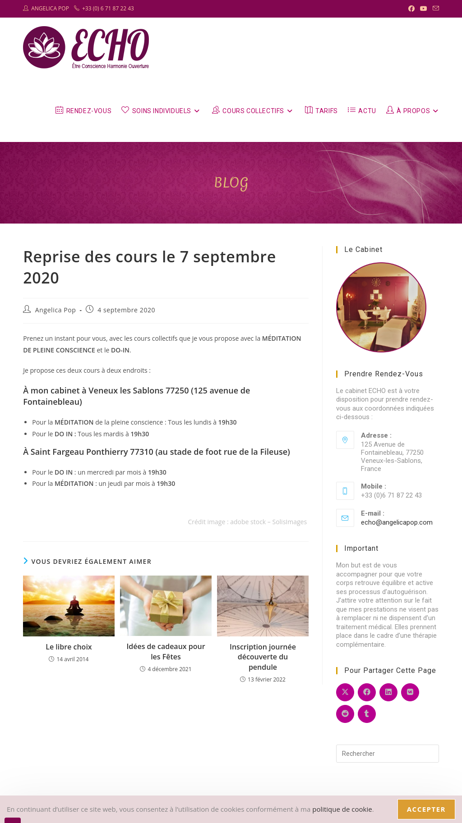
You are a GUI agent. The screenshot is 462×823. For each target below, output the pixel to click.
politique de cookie (342, 809)
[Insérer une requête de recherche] (387, 754)
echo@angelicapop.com (397, 522)
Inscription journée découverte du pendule (263, 657)
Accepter (426, 809)
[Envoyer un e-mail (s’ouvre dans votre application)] (434, 8)
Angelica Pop (55, 310)
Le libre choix (69, 647)
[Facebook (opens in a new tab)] (411, 8)
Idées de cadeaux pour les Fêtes (165, 651)
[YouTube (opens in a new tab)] (423, 8)
